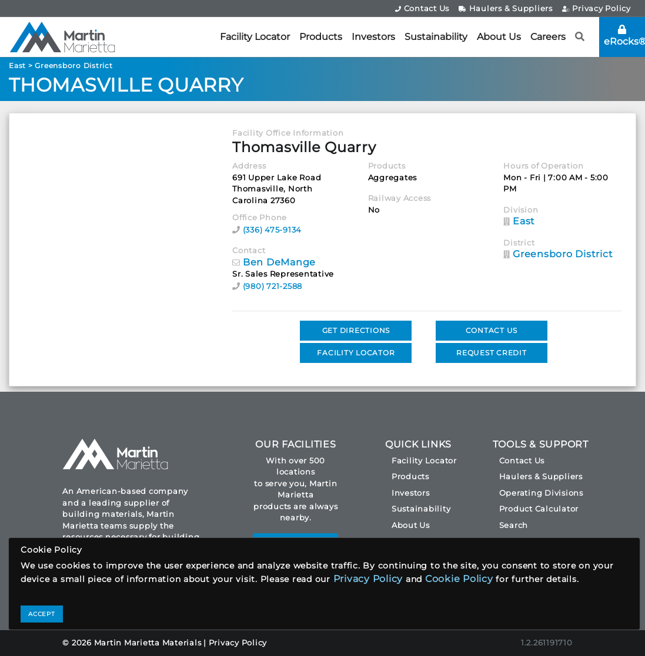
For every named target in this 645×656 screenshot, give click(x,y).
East (17, 65)
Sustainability (436, 36)
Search (514, 525)
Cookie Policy (459, 578)
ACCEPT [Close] (41, 614)
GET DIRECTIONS (356, 330)
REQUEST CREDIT (491, 352)
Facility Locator (255, 36)
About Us (499, 36)
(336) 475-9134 (272, 229)
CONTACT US (492, 330)
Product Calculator (539, 508)
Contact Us (422, 8)
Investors (373, 36)
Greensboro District (73, 65)
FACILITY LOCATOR (356, 352)
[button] (580, 37)
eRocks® (624, 36)
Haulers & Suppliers (506, 8)
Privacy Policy (596, 8)
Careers (548, 36)
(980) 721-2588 (273, 286)
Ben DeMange (279, 262)
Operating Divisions (541, 492)
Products (320, 36)
